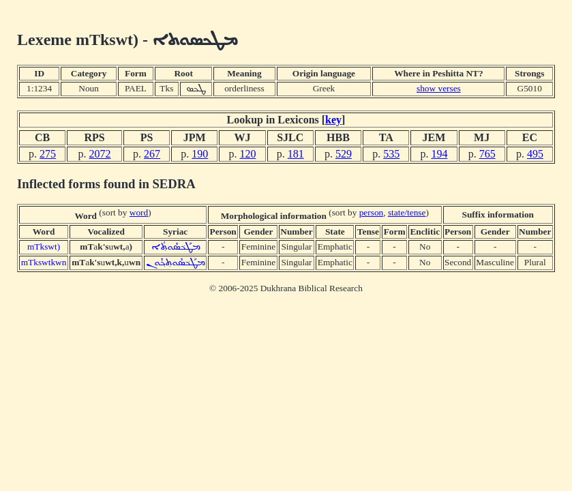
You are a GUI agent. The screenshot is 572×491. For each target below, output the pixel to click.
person (371, 212)
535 (391, 154)
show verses (439, 88)
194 (439, 154)
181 (296, 154)
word (139, 212)
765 (487, 154)
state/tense (407, 212)
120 (247, 154)
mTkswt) (43, 246)
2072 (100, 154)
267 (152, 154)
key (333, 119)
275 (48, 154)
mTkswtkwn (44, 262)
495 (535, 154)
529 (343, 154)
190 (200, 154)
